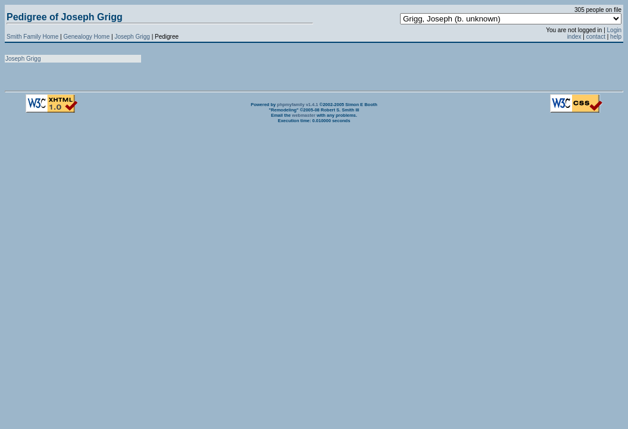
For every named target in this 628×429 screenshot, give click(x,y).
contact (595, 36)
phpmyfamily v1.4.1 (297, 104)
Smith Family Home (32, 36)
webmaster (303, 115)
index (574, 36)
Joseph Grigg (132, 36)
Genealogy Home (86, 36)
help (615, 36)
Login (614, 30)
